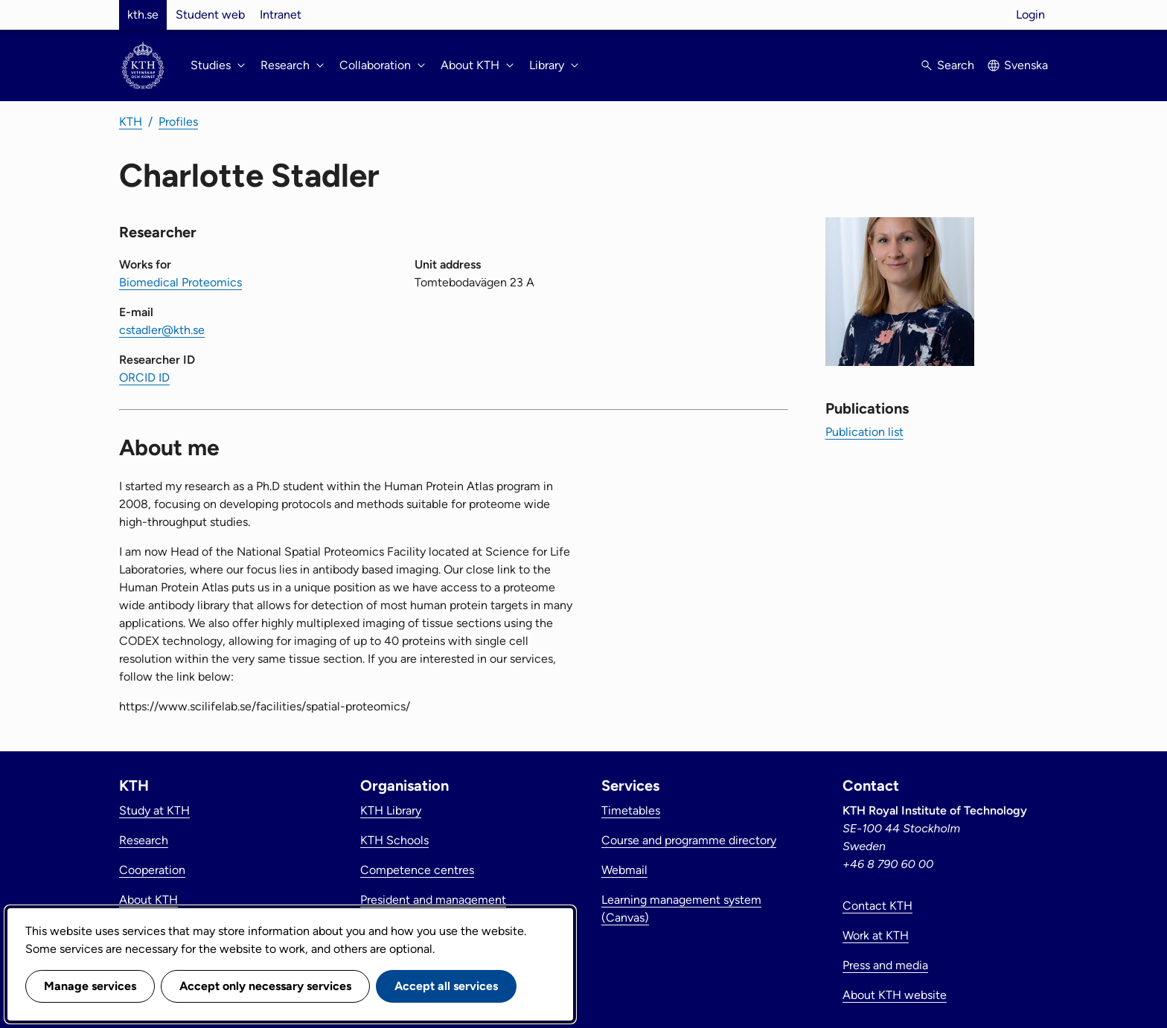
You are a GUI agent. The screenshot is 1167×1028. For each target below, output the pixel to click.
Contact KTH (877, 906)
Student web (210, 14)
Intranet (280, 14)
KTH (130, 122)
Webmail (624, 870)
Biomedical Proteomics (180, 282)
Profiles (178, 122)
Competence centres (417, 870)
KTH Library (390, 810)
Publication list (864, 432)
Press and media (885, 965)
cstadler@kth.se (162, 330)
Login (1030, 14)
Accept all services (446, 986)
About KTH (148, 900)
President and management (433, 900)
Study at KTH (154, 810)
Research (143, 840)
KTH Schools (394, 840)
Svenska (1026, 65)
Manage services (90, 986)
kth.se (143, 14)
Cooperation (152, 870)
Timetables (630, 810)
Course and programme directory (688, 840)
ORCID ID (144, 377)
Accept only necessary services (265, 986)
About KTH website (895, 995)
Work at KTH (876, 935)
